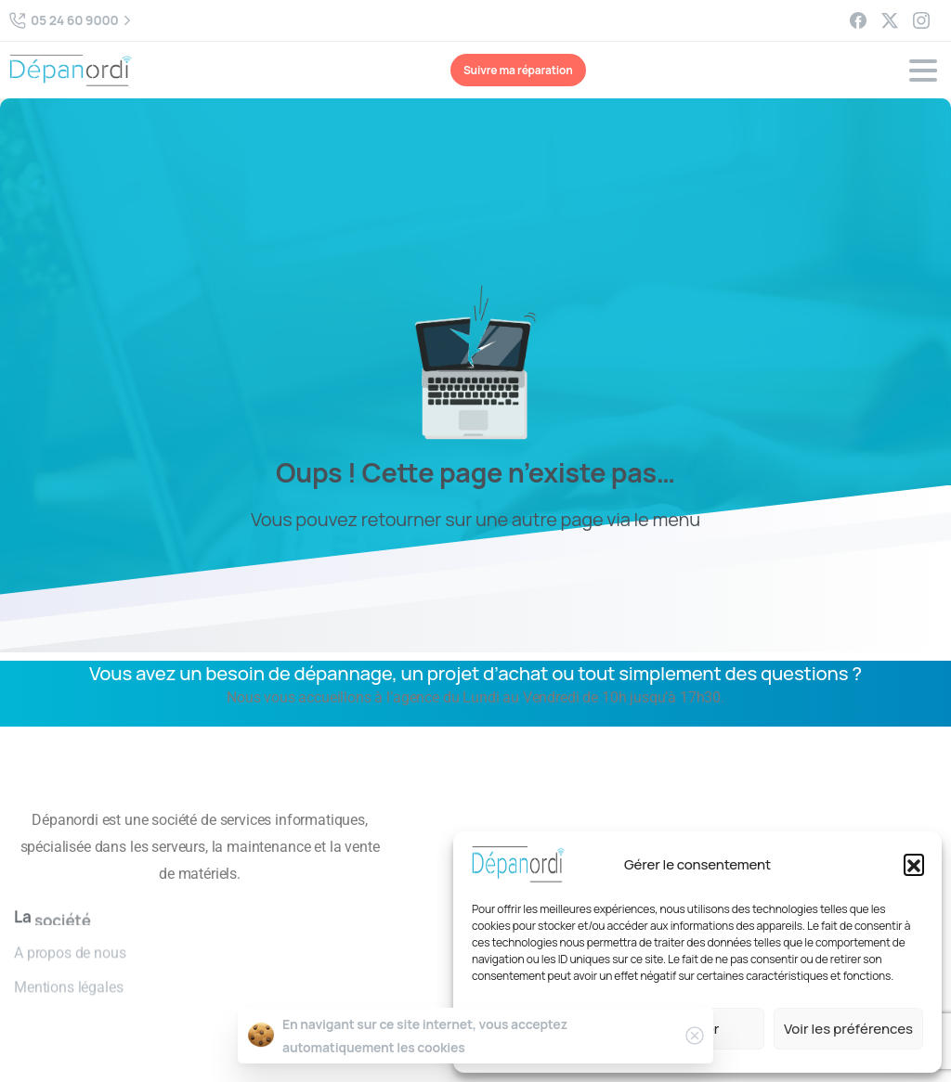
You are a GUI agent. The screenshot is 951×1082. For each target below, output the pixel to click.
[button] (914, 864)
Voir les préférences (848, 1028)
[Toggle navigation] (923, 70)
